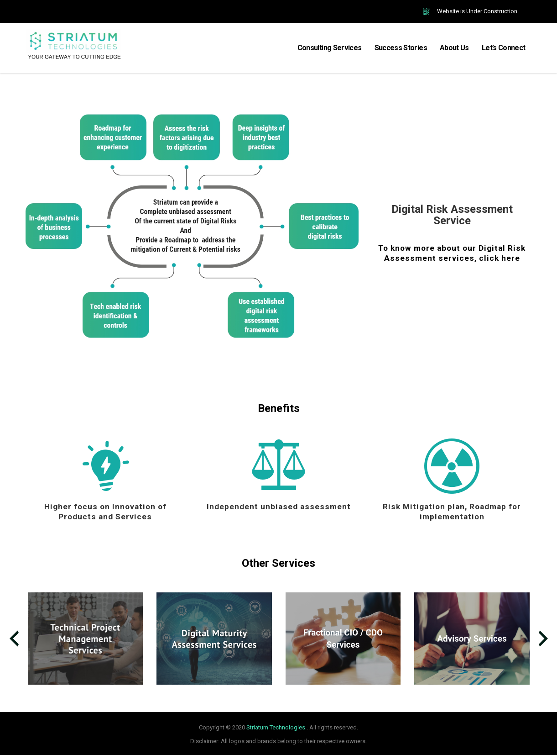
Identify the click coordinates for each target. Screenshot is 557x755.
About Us (454, 47)
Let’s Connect (504, 47)
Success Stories (401, 47)
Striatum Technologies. (276, 727)
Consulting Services (329, 47)
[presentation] (14, 638)
